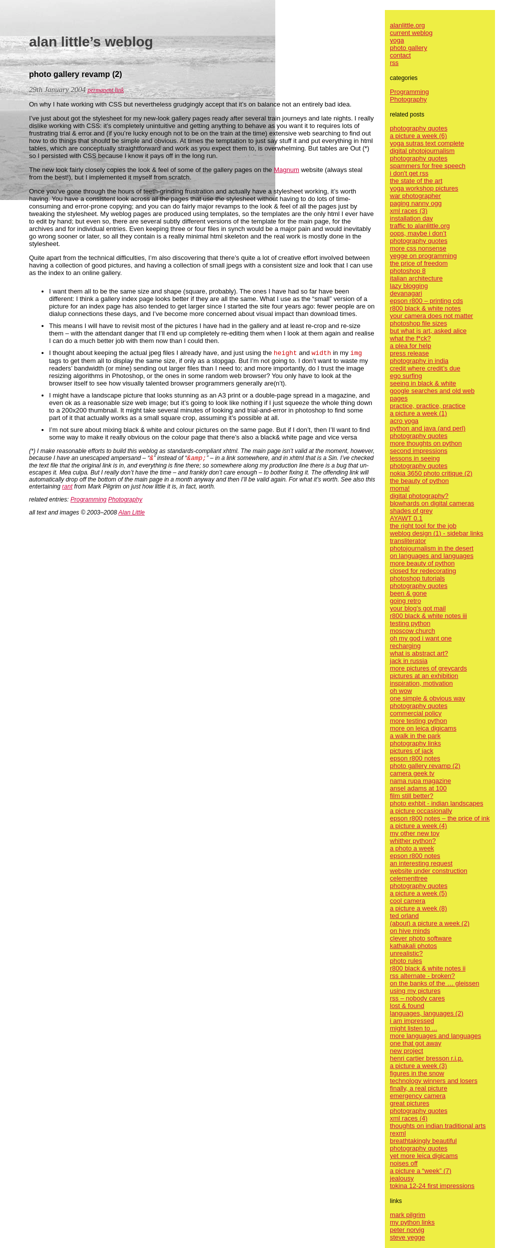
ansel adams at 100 (418, 788)
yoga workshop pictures (424, 188)
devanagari (406, 293)
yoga (397, 40)
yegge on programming (423, 256)
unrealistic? (406, 953)
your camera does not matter (431, 316)
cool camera (407, 900)
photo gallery (408, 48)
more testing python (418, 720)
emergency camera (417, 1096)
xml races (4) (408, 1118)
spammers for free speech (427, 166)
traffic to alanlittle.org (420, 226)
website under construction (428, 870)
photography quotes (418, 128)
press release (409, 353)
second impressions (418, 450)
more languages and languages (435, 1036)
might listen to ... (413, 1028)
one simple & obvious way (427, 698)
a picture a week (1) (418, 413)
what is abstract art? (419, 653)
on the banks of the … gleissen (434, 983)
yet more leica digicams (424, 1156)
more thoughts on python (426, 443)
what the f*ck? (410, 338)
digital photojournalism (422, 150)
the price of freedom (419, 263)
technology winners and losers (433, 1080)
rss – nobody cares (417, 998)
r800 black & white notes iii (428, 616)
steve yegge (407, 1237)
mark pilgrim (407, 1214)
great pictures (409, 1103)
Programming (89, 499)
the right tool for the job (423, 526)
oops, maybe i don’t (418, 233)
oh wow (401, 690)
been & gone (408, 593)
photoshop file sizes (418, 323)
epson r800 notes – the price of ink (439, 818)
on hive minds (410, 930)
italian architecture (416, 278)
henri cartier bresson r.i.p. (426, 1058)
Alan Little (132, 512)
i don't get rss (409, 173)
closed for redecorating (423, 570)
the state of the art (416, 180)
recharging (405, 646)
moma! (400, 488)
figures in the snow (417, 1073)
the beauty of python (419, 480)
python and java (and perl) (427, 428)
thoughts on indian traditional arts (438, 1126)
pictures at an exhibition (424, 676)
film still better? (411, 796)
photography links (415, 743)
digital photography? (419, 496)
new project (406, 1050)
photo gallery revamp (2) (425, 766)
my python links (412, 1222)
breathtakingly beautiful (423, 1140)
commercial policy (415, 713)
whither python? (413, 840)
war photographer (415, 196)
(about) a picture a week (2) (429, 923)
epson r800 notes (415, 758)
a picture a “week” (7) (420, 1170)
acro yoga (404, 420)
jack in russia (408, 660)
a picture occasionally (421, 810)
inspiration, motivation (421, 683)
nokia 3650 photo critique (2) (431, 473)
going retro (405, 600)
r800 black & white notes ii (427, 968)
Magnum (286, 170)
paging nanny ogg (415, 203)
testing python (410, 623)
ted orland (404, 916)
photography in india (419, 360)
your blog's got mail (418, 608)
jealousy (402, 1178)
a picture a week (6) (418, 136)
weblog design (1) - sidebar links (436, 533)
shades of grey (411, 510)
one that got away (415, 1043)
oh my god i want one (421, 638)
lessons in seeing (415, 458)
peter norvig (407, 1230)
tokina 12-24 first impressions (432, 1186)
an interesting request (421, 863)
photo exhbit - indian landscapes (436, 803)
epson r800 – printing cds (426, 300)
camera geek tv (412, 773)
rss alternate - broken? (422, 976)
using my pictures (415, 990)
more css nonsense (418, 248)
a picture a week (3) (418, 1066)
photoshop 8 (408, 270)
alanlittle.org (407, 25)
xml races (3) (408, 210)
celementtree (408, 878)
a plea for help (410, 346)
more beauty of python (422, 563)
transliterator (408, 540)
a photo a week (412, 848)
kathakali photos (413, 946)
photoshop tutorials (417, 578)
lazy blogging (409, 286)
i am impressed (412, 1020)
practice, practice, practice (427, 406)
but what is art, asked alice (428, 330)
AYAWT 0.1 (406, 518)
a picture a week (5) (418, 893)
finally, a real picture (418, 1088)
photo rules (406, 960)
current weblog (411, 32)
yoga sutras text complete (427, 143)
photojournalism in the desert (431, 548)
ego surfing (406, 376)
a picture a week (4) (418, 826)
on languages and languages (431, 556)
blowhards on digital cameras (432, 503)
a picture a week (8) (418, 908)
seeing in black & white (423, 383)
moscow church (412, 630)
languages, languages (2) (426, 1013)
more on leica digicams (423, 728)
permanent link (106, 90)
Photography (125, 499)
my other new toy (414, 833)
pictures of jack (411, 750)
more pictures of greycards (428, 668)
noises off (403, 1163)
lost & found (407, 1006)
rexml (398, 1133)
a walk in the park (415, 736)
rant (67, 486)
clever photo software (421, 938)
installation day (411, 218)
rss (394, 62)
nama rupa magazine (420, 780)
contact (400, 55)
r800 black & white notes (425, 308)
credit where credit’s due (425, 368)
